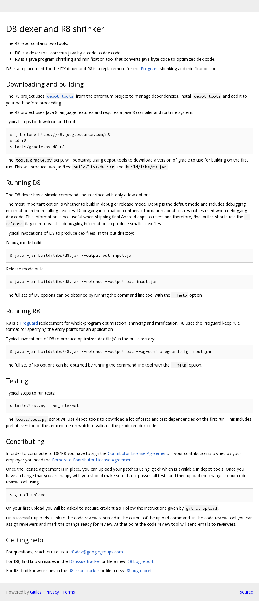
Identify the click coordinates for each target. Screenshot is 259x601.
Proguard (150, 68)
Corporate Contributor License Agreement (92, 460)
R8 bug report (138, 570)
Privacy (52, 592)
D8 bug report (140, 561)
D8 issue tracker (84, 561)
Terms (69, 592)
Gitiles (36, 592)
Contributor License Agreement (138, 453)
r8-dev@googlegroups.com (97, 552)
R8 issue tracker (83, 570)
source (246, 592)
